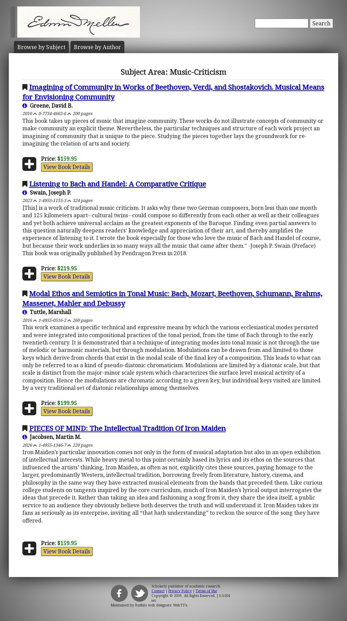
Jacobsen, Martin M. (51, 437)
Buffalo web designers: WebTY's (161, 605)
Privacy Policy (180, 591)
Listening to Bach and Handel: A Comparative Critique (117, 183)
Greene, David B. (47, 105)
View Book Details (66, 167)
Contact (158, 591)
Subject (41, 47)
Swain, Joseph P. (46, 192)
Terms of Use (206, 591)
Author (97, 47)
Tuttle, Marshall (46, 312)
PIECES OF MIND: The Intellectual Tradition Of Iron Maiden (127, 428)
